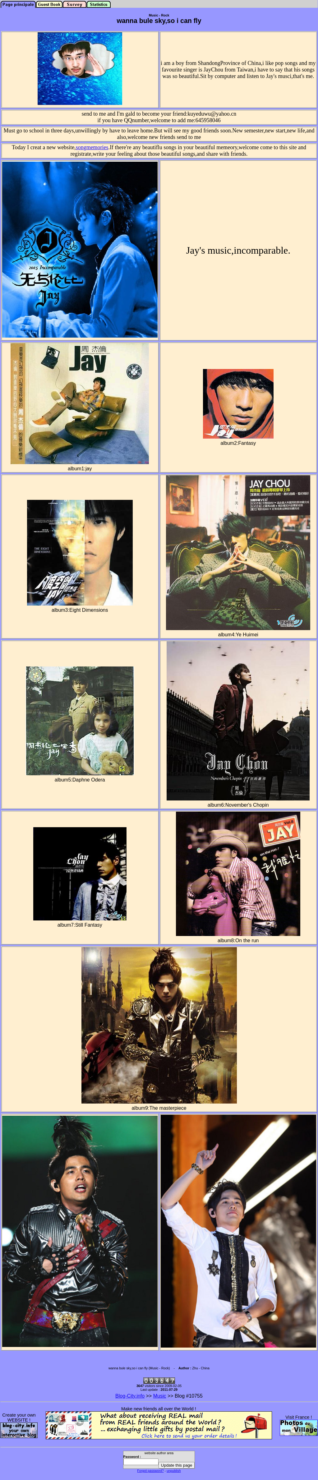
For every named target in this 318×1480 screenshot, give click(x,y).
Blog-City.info (130, 1396)
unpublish (174, 1471)
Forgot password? (150, 1471)
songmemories (92, 147)
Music (159, 1396)
